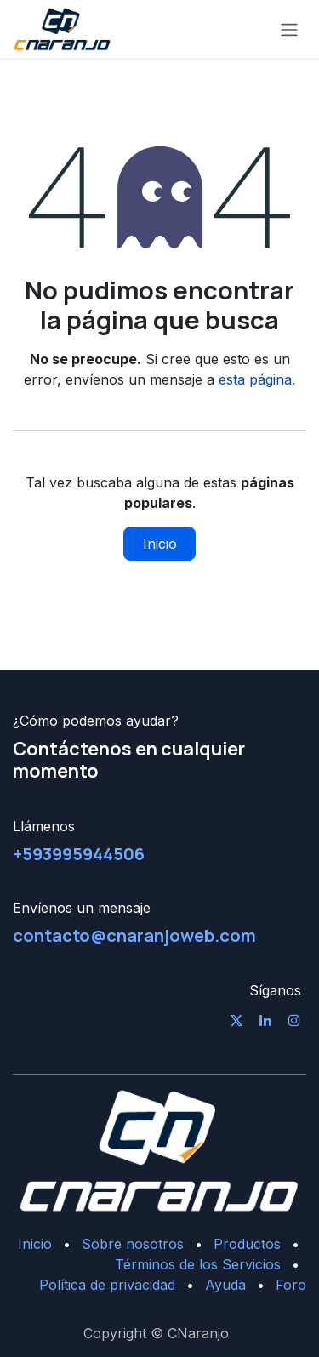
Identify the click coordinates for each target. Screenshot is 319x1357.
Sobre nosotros (133, 1243)
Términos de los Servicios (198, 1264)
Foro (291, 1284)
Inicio (160, 543)
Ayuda (225, 1284)
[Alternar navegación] (289, 29)
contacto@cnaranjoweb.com (134, 935)
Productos (247, 1243)
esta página (255, 379)
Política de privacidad (107, 1284)
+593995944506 (79, 853)
